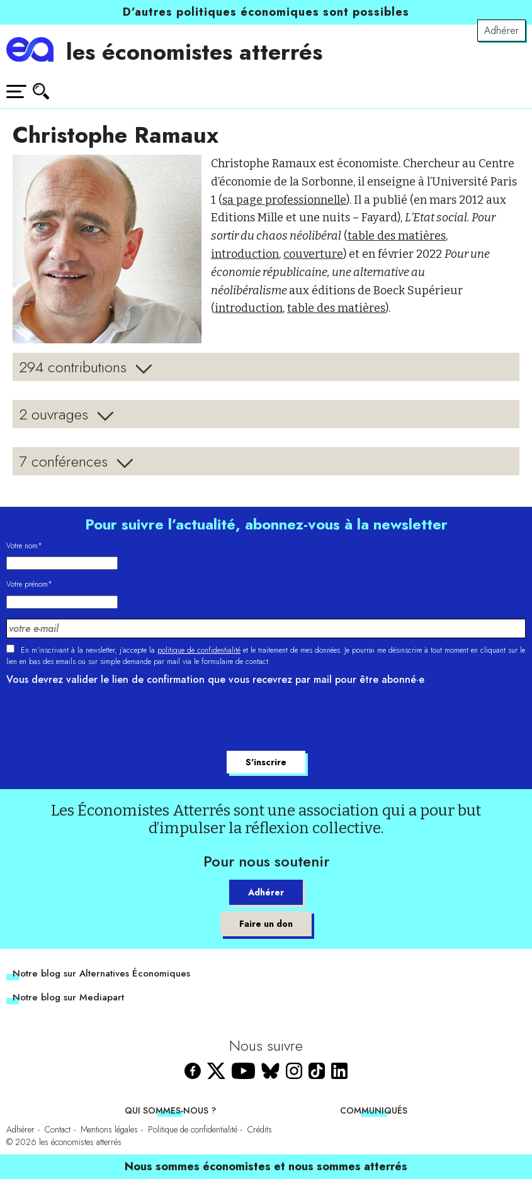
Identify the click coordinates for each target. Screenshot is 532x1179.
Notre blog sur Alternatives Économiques (101, 973)
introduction (245, 254)
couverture (313, 254)
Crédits (259, 1129)
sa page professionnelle (284, 200)
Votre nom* (24, 545)
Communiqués (373, 1110)
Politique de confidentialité (192, 1129)
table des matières (397, 236)
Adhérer (501, 30)
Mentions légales (109, 1129)
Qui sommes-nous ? (170, 1110)
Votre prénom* (29, 584)
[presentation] (102, 719)
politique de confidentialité (199, 650)
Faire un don (266, 923)
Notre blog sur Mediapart (68, 997)
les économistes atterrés (194, 52)
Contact (58, 1129)
